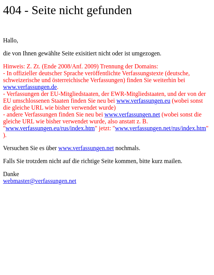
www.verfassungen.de (30, 87)
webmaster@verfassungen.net (39, 181)
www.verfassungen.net (132, 114)
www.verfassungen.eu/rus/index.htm (50, 128)
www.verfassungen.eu (143, 100)
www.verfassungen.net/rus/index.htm (160, 128)
